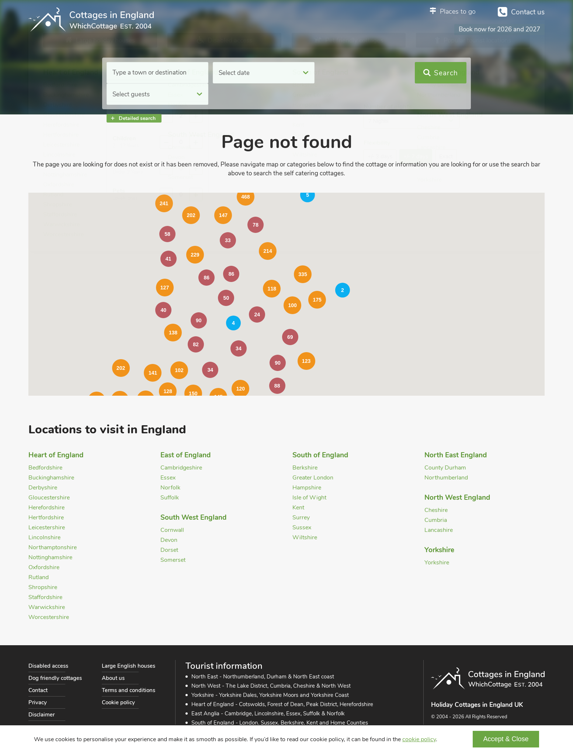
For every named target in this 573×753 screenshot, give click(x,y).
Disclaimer (41, 714)
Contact (38, 690)
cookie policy (419, 739)
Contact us (528, 12)
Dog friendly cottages (55, 678)
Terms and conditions (128, 690)
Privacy (37, 702)
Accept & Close (505, 739)
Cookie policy (118, 702)
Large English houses (128, 666)
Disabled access (48, 666)
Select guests (336, 73)
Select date (230, 73)
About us (113, 678)
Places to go (458, 11)
